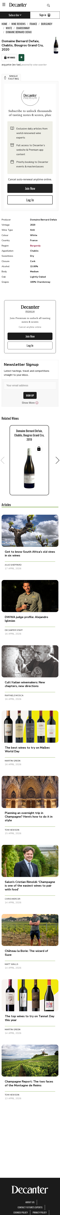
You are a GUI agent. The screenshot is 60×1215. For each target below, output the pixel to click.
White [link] (9, 28)
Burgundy (35, 245)
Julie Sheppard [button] (13, 564)
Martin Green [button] (12, 760)
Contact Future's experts (30, 1207)
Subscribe (15, 15)
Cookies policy (20, 1212)
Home (4, 24)
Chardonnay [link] (23, 28)
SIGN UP (30, 395)
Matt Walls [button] (11, 964)
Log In (30, 199)
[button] (11, 77)
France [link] (33, 24)
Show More (30, 402)
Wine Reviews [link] (18, 24)
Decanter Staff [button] (14, 630)
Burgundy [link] (46, 24)
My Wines (9, 58)
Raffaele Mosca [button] (14, 695)
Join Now (30, 188)
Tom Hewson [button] (12, 830)
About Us (29, 1202)
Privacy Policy (40, 1212)
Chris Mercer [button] (12, 898)
